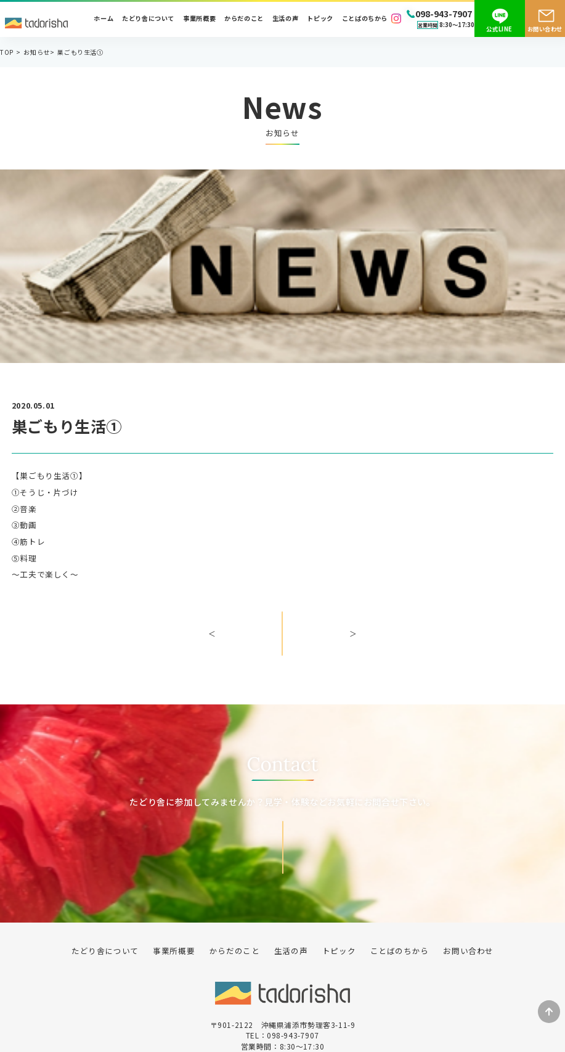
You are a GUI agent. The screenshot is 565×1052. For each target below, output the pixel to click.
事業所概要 (199, 18)
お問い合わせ (545, 29)
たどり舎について (148, 18)
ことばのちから (365, 18)
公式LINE (499, 29)
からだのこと (244, 18)
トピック (320, 18)
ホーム (103, 18)
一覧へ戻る (283, 641)
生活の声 (285, 18)
